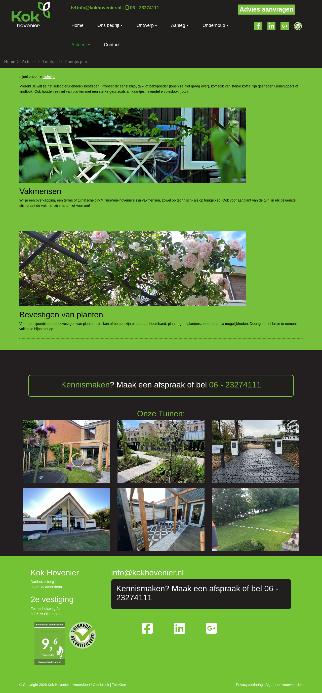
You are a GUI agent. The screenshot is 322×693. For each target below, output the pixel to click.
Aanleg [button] (178, 25)
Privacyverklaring (249, 685)
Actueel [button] (79, 44)
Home (77, 25)
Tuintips (49, 61)
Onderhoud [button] (214, 25)
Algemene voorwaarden (284, 685)
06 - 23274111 (144, 7)
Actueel (29, 61)
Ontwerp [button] (145, 25)
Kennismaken (85, 384)
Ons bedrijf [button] (108, 25)
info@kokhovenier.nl (99, 7)
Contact (111, 44)
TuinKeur (119, 685)
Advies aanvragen (266, 9)
